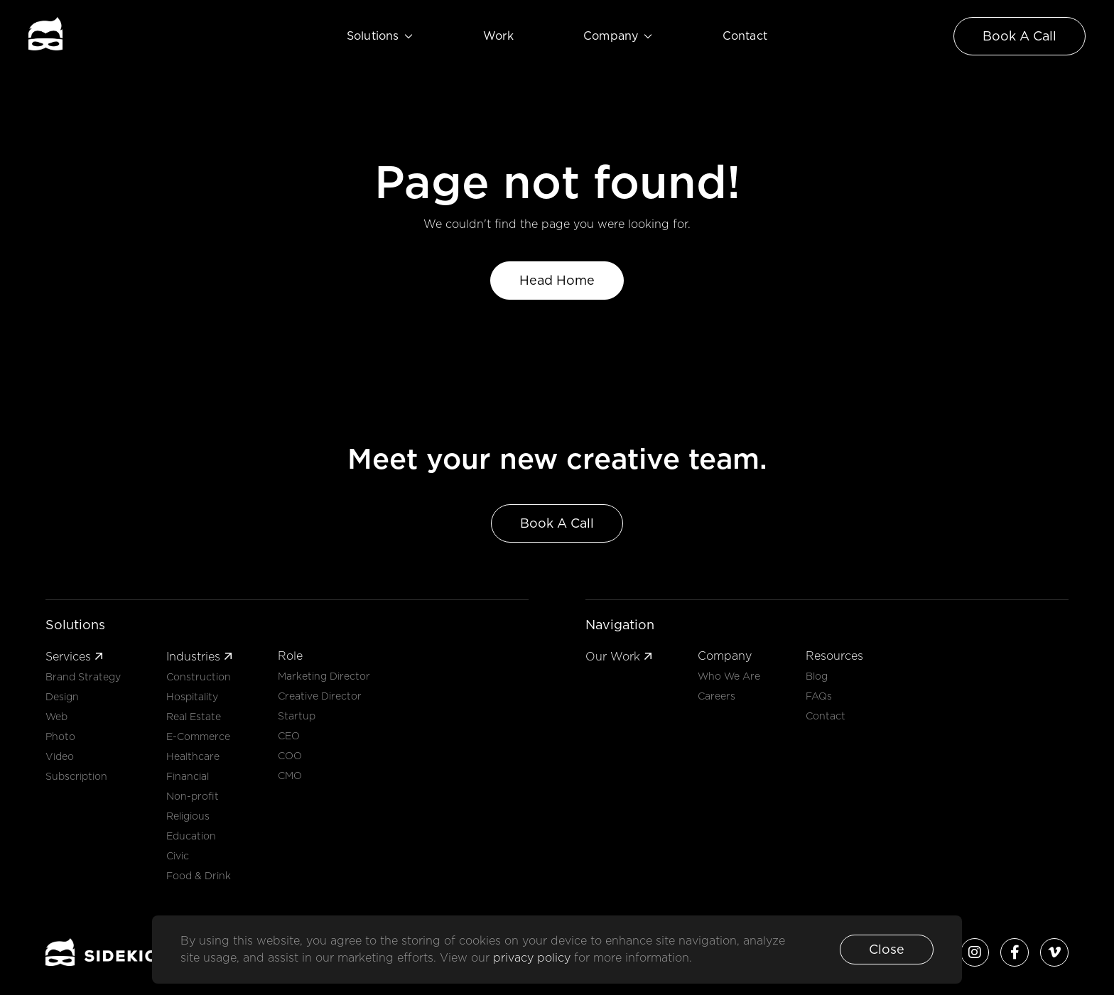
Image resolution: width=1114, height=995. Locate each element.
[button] (887, 949)
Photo (60, 736)
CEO (289, 735)
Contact (745, 36)
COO (290, 755)
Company (617, 36)
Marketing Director (324, 676)
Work (498, 36)
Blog (817, 676)
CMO (290, 775)
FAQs (819, 696)
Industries (199, 657)
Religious (188, 816)
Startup (296, 716)
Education (191, 836)
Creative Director (320, 696)
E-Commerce (198, 736)
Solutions (380, 36)
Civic (177, 855)
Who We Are (729, 676)
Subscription (76, 776)
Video (59, 756)
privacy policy (533, 957)
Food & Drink (198, 875)
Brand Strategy (83, 677)
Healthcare (193, 756)
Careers (716, 696)
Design (62, 696)
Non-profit (192, 796)
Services (74, 657)
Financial (187, 776)
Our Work (618, 657)
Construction (198, 677)
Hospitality (192, 696)
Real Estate (193, 716)
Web (56, 716)
